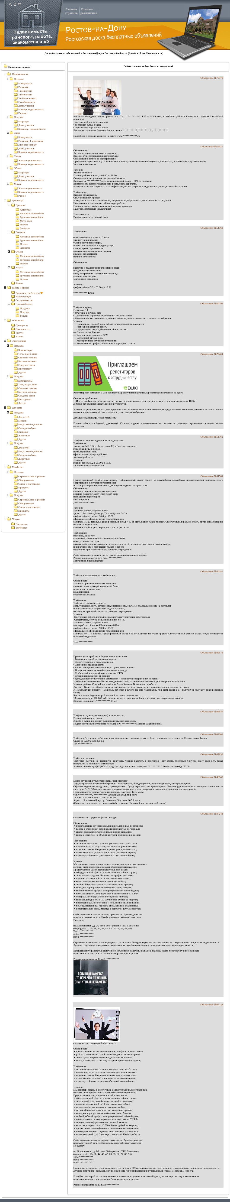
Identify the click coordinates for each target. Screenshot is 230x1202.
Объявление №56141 (212, 571)
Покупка (18, 117)
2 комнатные (25, 94)
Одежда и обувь (26, 428)
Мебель (22, 420)
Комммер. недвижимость (31, 128)
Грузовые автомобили (32, 217)
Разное (22, 195)
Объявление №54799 (212, 303)
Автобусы (25, 209)
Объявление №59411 (212, 146)
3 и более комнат (27, 98)
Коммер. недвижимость (31, 109)
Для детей (23, 417)
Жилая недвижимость (30, 160)
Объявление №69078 (212, 652)
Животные (24, 435)
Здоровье (23, 431)
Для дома (17, 407)
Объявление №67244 (212, 813)
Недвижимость (20, 74)
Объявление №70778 (212, 77)
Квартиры (23, 121)
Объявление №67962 (212, 734)
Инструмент (25, 368)
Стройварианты (26, 102)
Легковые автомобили (32, 213)
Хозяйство (17, 467)
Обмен (17, 168)
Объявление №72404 (212, 354)
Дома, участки (26, 105)
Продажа (19, 79)
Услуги (18, 183)
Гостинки (23, 87)
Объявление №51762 (212, 436)
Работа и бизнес (20, 287)
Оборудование (26, 480)
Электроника (19, 340)
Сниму (17, 156)
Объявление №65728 (212, 1004)
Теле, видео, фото (27, 353)
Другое (22, 372)
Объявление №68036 (212, 711)
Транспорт (17, 200)
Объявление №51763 (212, 227)
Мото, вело (26, 220)
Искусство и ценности (30, 424)
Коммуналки (25, 83)
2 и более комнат (27, 144)
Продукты (23, 487)
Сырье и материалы (29, 483)
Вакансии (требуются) (29, 293)
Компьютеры (25, 350)
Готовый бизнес (24, 303)
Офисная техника (27, 357)
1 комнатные (25, 90)
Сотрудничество (24, 300)
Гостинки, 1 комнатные (30, 141)
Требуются (21, 527)
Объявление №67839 (212, 754)
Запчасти (25, 228)
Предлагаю (22, 524)
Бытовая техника (27, 361)
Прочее (24, 224)
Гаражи (22, 113)
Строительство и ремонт (31, 476)
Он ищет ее (22, 325)
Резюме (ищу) (23, 296)
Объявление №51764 (212, 476)
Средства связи (26, 365)
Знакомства (18, 320)
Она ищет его (23, 329)
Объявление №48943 (212, 777)
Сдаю (17, 132)
